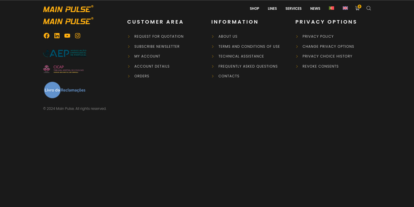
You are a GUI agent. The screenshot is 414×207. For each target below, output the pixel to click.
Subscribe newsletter (157, 47)
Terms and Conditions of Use (249, 47)
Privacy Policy (318, 36)
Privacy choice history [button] (327, 56)
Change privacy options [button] (328, 47)
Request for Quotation (159, 36)
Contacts (228, 76)
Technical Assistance (241, 56)
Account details (152, 66)
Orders (142, 76)
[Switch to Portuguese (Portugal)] (331, 8)
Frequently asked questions (248, 66)
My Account (147, 56)
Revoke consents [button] (321, 66)
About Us (227, 36)
